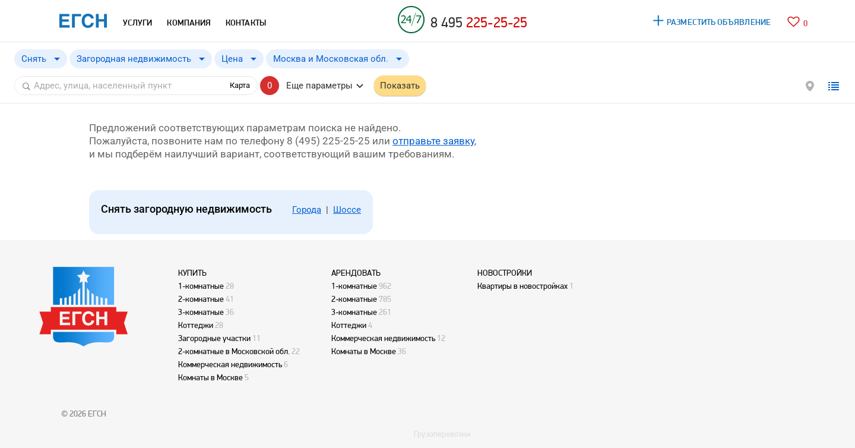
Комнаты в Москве (210, 377)
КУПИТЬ (192, 272)
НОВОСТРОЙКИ (504, 272)
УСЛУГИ (137, 22)
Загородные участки (214, 338)
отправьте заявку (433, 141)
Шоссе (347, 209)
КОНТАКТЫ (246, 22)
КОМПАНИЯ (189, 22)
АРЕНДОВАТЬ (356, 272)
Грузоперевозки (442, 433)
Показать (400, 85)
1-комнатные (201, 286)
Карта (240, 85)
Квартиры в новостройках (522, 286)
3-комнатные (201, 312)
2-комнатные (201, 299)
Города (306, 209)
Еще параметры (319, 85)
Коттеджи (195, 325)
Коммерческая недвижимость (230, 364)
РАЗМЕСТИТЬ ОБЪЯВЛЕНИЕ (719, 22)
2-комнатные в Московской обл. (234, 351)
